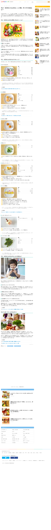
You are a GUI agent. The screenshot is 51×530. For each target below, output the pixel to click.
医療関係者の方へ (35, 460)
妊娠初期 (13, 452)
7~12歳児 (40, 452)
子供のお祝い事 (3, 431)
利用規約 (14, 460)
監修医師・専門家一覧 (41, 460)
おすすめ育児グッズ (4, 429)
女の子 (13, 431)
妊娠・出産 (5, 452)
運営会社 (10, 460)
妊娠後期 (20, 452)
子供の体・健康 (25, 442)
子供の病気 (13, 442)
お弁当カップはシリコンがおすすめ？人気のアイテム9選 (10, 343)
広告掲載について (25, 460)
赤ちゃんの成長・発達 (26, 433)
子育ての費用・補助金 (26, 429)
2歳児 (34, 452)
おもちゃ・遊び (3, 440)
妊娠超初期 (9, 452)
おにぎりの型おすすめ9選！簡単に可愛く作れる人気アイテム (11, 88)
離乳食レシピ (14, 435)
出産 (23, 452)
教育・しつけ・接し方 (26, 440)
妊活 (2, 452)
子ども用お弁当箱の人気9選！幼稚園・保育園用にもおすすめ (11, 341)
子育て (26, 452)
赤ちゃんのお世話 (14, 433)
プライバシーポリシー (19, 460)
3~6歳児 (37, 452)
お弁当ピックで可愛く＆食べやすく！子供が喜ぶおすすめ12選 (11, 115)
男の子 (24, 431)
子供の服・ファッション (15, 440)
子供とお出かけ (3, 442)
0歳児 (2, 433)
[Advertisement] (10, 357)
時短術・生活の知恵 (15, 429)
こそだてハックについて (5, 460)
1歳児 (24, 435)
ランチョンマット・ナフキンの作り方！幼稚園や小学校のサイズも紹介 (12, 309)
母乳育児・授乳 (3, 435)
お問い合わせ (30, 460)
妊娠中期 (17, 452)
